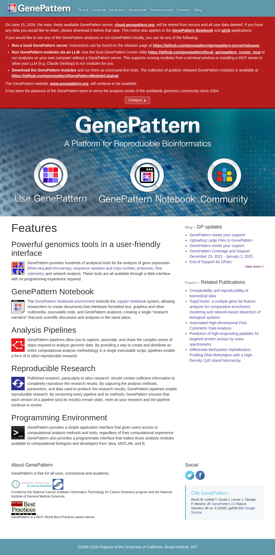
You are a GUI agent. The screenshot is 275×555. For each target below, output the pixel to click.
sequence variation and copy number (104, 268)
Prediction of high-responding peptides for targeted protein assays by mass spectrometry (224, 338)
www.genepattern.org (69, 83)
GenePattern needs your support (217, 246)
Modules (117, 10)
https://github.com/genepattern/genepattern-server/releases (206, 45)
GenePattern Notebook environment (65, 301)
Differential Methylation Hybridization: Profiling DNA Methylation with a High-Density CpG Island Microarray (221, 355)
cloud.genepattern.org (134, 25)
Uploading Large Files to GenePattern (221, 240)
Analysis (137, 10)
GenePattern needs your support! (217, 235)
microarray (61, 268)
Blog (198, 10)
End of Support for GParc (211, 262)
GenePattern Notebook (192, 30)
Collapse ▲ (137, 100)
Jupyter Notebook (131, 301)
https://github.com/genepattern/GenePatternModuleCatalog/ (65, 76)
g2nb (225, 30)
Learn (98, 10)
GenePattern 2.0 (224, 504)
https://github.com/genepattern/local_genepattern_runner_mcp (204, 52)
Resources (161, 10)
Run (83, 10)
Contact (183, 10)
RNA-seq (36, 268)
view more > (254, 266)
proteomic (145, 268)
